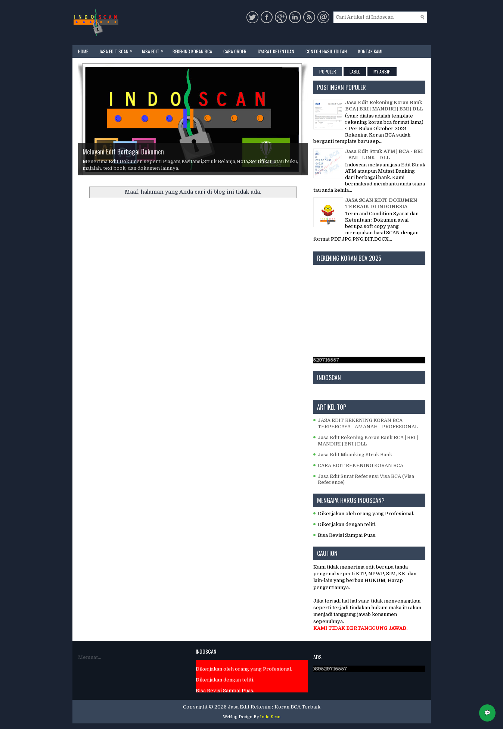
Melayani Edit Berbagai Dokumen (123, 151)
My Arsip (382, 71)
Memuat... (89, 657)
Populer (327, 71)
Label (355, 71)
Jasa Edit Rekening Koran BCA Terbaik (274, 707)
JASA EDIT (154, 49)
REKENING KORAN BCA (192, 51)
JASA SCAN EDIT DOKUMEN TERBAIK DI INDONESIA (381, 203)
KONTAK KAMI (370, 51)
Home (83, 51)
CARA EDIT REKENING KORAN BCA (360, 465)
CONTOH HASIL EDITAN (326, 51)
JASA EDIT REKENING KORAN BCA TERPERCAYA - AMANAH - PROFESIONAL (368, 423)
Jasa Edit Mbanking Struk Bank (355, 454)
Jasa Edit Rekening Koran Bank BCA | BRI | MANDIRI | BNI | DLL (384, 106)
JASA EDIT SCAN (117, 49)
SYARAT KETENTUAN (276, 51)
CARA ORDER (234, 51)
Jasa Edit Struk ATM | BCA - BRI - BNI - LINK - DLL (384, 154)
